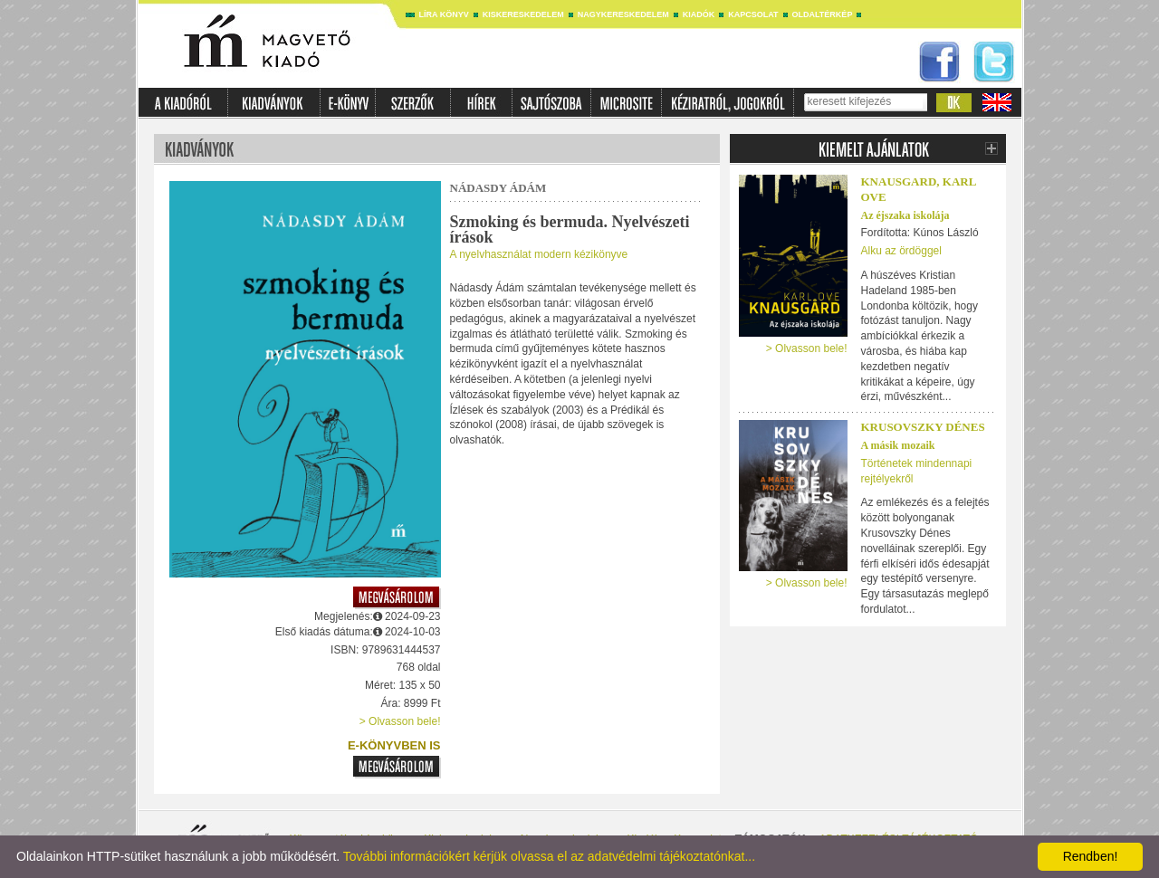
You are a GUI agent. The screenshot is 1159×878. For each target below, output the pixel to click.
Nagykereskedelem (623, 14)
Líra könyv (444, 14)
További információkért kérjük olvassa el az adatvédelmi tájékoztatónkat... (549, 856)
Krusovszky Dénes (923, 427)
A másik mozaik (898, 445)
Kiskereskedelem (523, 14)
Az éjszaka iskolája (905, 215)
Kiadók (699, 14)
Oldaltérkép (822, 14)
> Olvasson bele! (400, 721)
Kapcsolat (753, 14)
